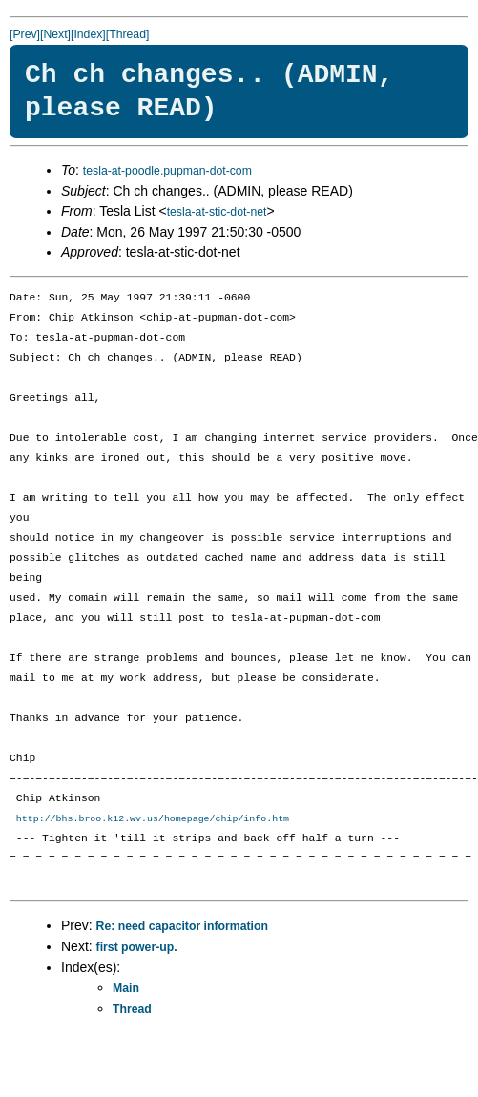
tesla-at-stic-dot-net (217, 211)
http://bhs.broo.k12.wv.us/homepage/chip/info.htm (152, 819)
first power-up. (136, 948)
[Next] (55, 34)
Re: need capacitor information (182, 927)
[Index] (88, 34)
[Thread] (128, 34)
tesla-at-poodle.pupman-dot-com (167, 170)
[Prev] (25, 34)
